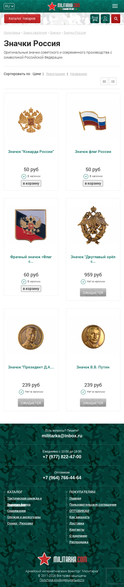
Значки (55, 32)
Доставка (76, 523)
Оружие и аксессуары (24, 517)
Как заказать (79, 517)
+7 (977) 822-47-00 (62, 456)
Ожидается (93, 292)
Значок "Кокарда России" (31, 151)
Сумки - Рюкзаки (20, 523)
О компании (78, 535)
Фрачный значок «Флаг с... (31, 258)
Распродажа (78, 542)
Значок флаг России (93, 151)
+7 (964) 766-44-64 (62, 477)
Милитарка (12, 32)
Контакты (77, 529)
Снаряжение (16, 510)
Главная (75, 498)
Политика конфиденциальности (62, 580)
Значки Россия (75, 32)
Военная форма (18, 504)
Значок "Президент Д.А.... (31, 366)
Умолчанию (55, 73)
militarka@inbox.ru (62, 435)
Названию (78, 73)
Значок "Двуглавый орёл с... (93, 258)
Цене (37, 73)
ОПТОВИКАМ (79, 510)
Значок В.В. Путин (93, 366)
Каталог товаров (22, 18)
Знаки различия (35, 32)
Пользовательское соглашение (93, 504)
